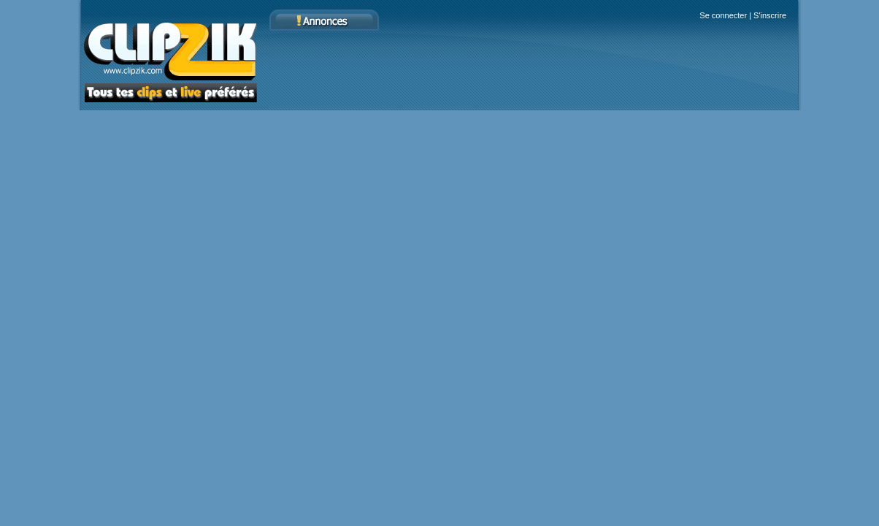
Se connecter (723, 15)
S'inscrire (769, 15)
